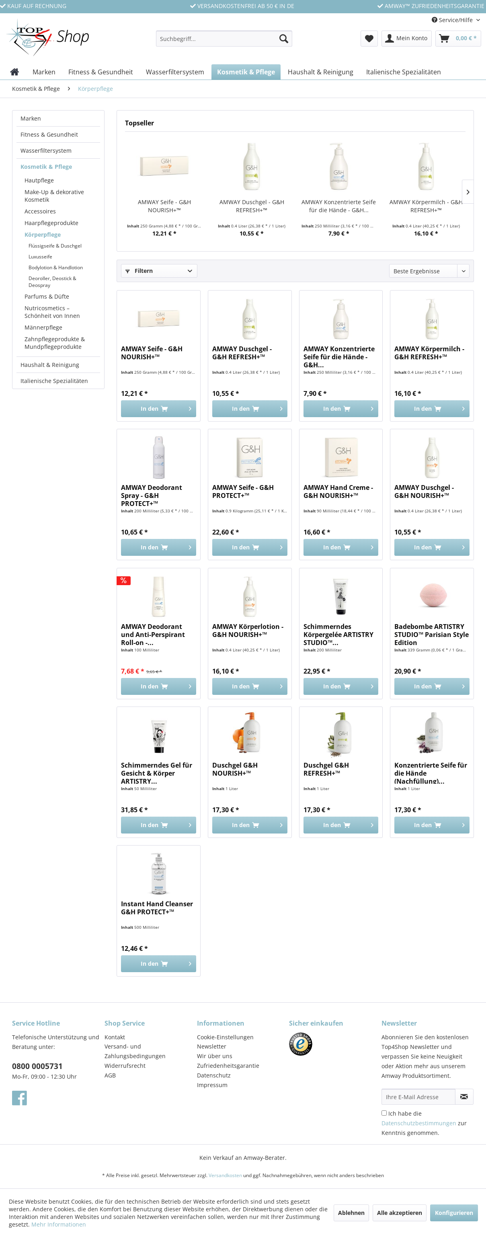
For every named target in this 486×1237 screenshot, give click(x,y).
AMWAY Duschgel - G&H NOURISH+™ (424, 491)
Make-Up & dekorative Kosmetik (54, 195)
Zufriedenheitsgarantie (228, 1065)
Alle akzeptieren (399, 1213)
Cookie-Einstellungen (225, 1037)
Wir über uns (214, 1056)
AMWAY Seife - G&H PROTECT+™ (243, 491)
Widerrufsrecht (125, 1065)
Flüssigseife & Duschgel (55, 245)
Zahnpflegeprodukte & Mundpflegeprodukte (55, 342)
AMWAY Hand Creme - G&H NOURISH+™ (338, 491)
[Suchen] (283, 39)
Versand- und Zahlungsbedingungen (135, 1051)
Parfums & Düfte (47, 296)
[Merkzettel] (369, 39)
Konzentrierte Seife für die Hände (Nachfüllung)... (430, 772)
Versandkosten (225, 1175)
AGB (110, 1075)
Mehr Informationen (58, 1224)
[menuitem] (224, 42)
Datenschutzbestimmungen (418, 1123)
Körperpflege (43, 234)
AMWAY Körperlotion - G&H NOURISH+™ (247, 631)
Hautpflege (39, 180)
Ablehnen (351, 1213)
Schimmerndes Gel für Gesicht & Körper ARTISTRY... (156, 772)
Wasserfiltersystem (46, 150)
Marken (31, 118)
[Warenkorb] (458, 39)
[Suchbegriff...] (224, 39)
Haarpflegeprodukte (51, 223)
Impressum (212, 1085)
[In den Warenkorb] (158, 408)
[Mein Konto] (406, 39)
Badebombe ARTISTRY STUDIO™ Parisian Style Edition (431, 634)
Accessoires (40, 211)
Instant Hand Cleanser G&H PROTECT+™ (157, 908)
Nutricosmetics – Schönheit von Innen (52, 311)
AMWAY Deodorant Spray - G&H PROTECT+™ (151, 494)
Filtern (139, 270)
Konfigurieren (454, 1213)
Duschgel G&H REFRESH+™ (326, 769)
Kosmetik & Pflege (46, 166)
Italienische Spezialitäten (54, 381)
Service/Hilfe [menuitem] (453, 20)
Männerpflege (43, 327)
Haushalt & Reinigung (50, 365)
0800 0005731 (37, 1066)
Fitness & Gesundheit (49, 134)
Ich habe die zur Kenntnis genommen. (424, 1123)
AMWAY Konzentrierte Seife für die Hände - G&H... (338, 206)
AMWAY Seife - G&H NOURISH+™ (164, 206)
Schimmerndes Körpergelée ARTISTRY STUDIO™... (338, 634)
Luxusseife (40, 256)
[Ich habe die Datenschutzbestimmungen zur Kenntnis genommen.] (384, 1113)
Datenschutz (214, 1075)
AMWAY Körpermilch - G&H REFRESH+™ (426, 206)
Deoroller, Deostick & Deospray (52, 282)
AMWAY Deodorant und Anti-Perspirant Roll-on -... (153, 634)
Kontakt (115, 1037)
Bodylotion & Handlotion (56, 267)
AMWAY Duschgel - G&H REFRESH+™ (251, 206)
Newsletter (211, 1046)
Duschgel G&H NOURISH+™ (235, 769)
